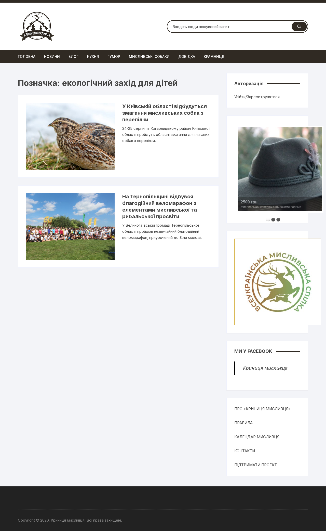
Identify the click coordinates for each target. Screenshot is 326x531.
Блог (73, 56)
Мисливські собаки (149, 56)
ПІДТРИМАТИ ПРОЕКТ (255, 464)
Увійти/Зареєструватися (257, 96)
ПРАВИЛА (243, 422)
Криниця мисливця (265, 368)
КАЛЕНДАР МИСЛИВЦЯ (256, 436)
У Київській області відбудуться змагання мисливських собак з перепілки (164, 113)
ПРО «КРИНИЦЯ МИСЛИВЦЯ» (262, 408)
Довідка (186, 56)
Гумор (113, 56)
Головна (26, 56)
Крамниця (214, 56)
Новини (52, 56)
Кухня (93, 56)
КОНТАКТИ (244, 450)
